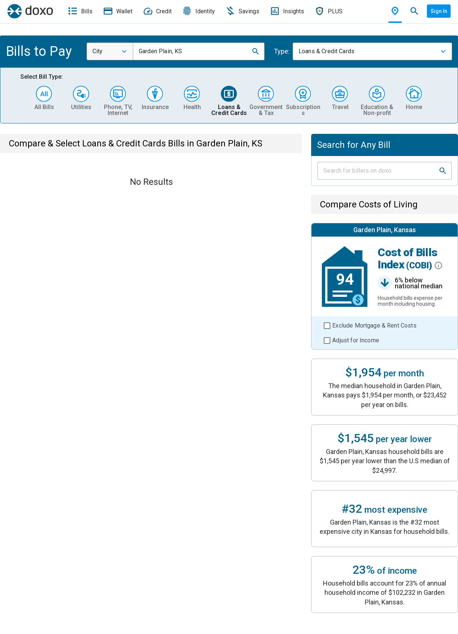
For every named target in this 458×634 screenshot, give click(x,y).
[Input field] (377, 171)
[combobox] (110, 51)
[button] (255, 51)
